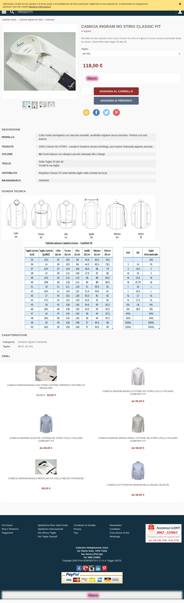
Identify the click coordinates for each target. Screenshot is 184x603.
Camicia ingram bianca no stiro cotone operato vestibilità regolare (46, 386)
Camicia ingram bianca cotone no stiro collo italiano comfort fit (137, 392)
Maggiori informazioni (40, 6)
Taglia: (85, 49)
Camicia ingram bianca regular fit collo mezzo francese (46, 478)
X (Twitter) (106, 113)
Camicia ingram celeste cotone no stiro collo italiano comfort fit (46, 439)
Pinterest (116, 112)
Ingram (87, 31)
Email (85, 112)
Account (180, 12)
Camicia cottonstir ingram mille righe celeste (138, 485)
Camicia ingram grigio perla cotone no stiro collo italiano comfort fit (138, 439)
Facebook (96, 112)
